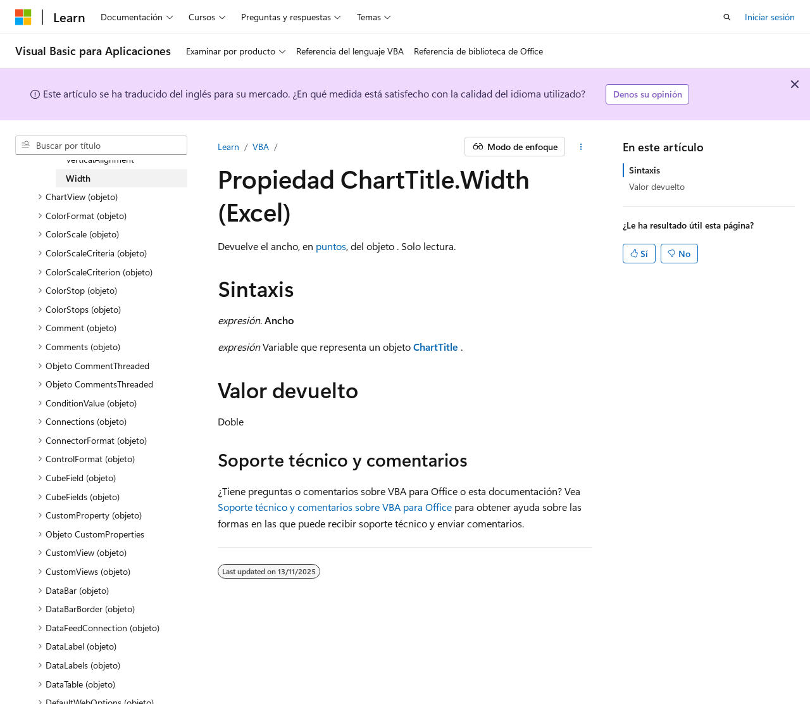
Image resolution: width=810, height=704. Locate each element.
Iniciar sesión (770, 17)
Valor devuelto (657, 186)
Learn (228, 147)
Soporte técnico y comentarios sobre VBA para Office (335, 506)
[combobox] (101, 145)
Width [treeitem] (78, 178)
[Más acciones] (581, 147)
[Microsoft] (23, 17)
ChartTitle (435, 346)
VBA (260, 147)
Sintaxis (644, 170)
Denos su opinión (647, 94)
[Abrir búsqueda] (727, 17)
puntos (331, 246)
